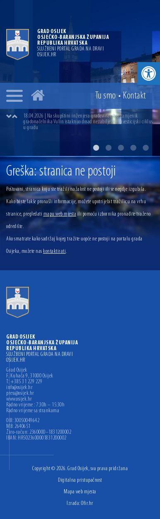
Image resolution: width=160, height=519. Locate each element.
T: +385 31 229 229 (24, 382)
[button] (148, 73)
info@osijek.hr (19, 388)
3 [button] (121, 148)
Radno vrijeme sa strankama (32, 411)
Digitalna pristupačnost (80, 480)
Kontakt (134, 96)
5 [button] (145, 148)
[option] (80, 78)
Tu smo (105, 96)
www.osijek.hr (19, 399)
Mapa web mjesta (80, 492)
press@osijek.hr (20, 393)
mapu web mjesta (59, 214)
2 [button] (108, 148)
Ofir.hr (87, 503)
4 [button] (133, 148)
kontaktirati (54, 251)
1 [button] (96, 148)
